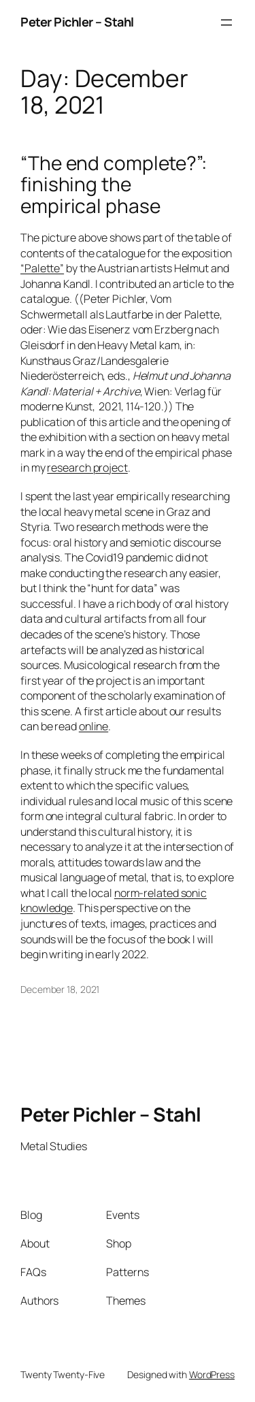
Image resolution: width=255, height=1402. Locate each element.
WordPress (212, 1374)
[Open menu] (226, 22)
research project (87, 467)
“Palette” (42, 268)
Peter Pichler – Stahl (77, 22)
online (93, 726)
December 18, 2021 (59, 989)
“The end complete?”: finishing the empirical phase (113, 184)
